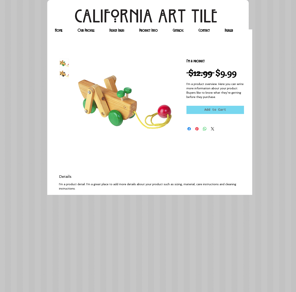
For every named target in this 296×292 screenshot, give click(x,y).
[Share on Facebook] (189, 128)
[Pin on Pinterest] (196, 128)
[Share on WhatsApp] (204, 128)
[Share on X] (212, 128)
